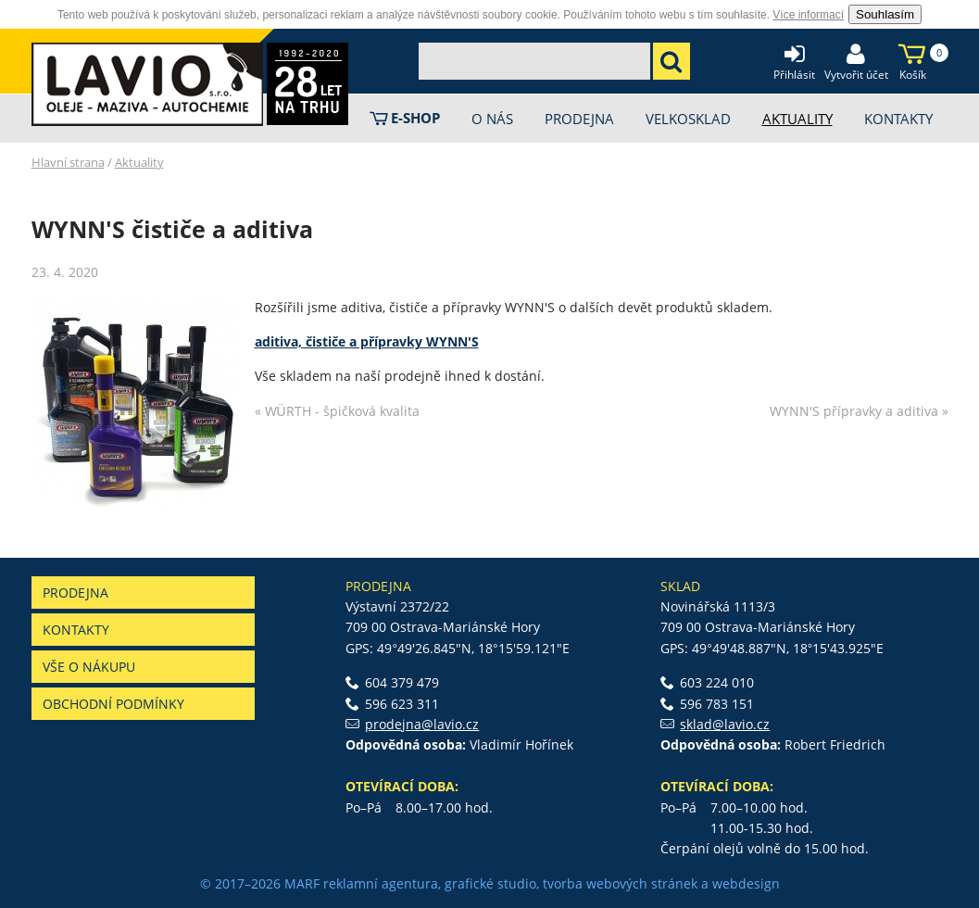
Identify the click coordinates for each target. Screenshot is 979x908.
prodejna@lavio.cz (422, 724)
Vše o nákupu (89, 666)
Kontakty (76, 629)
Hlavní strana (68, 162)
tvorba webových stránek (620, 883)
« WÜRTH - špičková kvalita (337, 411)
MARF (302, 883)
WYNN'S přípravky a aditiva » (859, 411)
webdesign (746, 883)
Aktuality (139, 162)
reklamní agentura (380, 883)
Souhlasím (885, 14)
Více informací (808, 14)
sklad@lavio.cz (725, 724)
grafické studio (490, 883)
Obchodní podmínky (113, 704)
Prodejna (75, 592)
